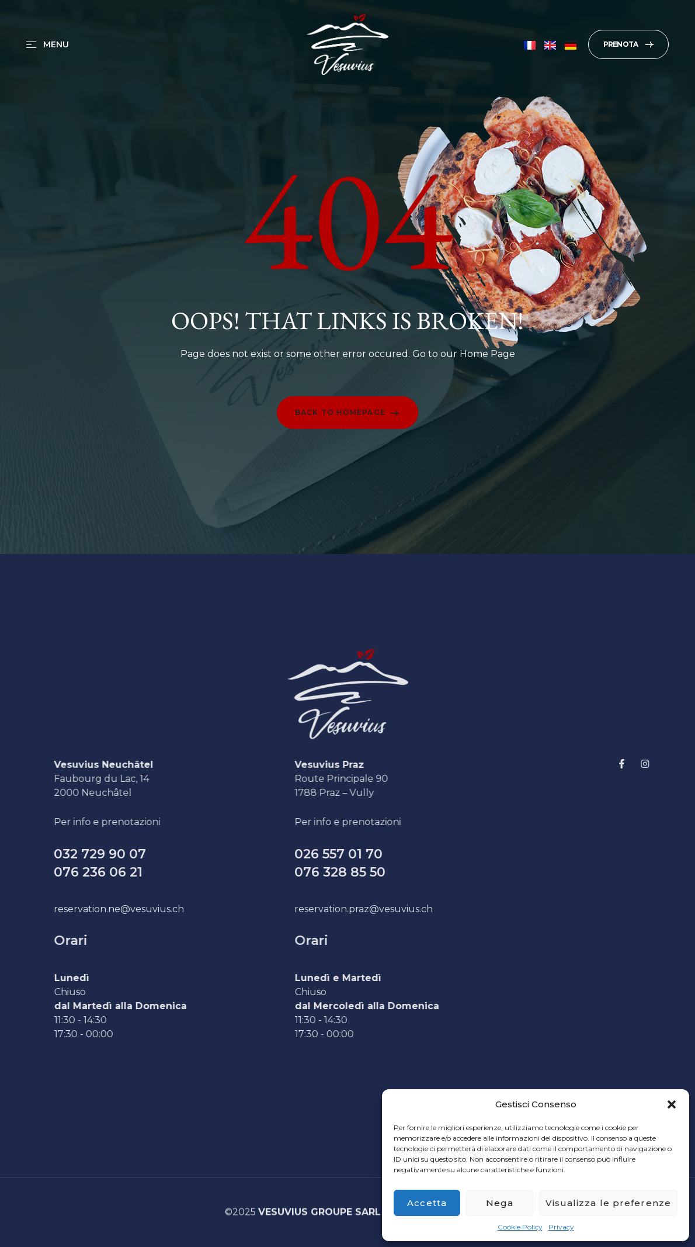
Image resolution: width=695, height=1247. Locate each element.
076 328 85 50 (368, 872)
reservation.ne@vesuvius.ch (147, 909)
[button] (671, 1104)
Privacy (561, 1226)
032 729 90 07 (128, 854)
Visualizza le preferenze (608, 1202)
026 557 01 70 (367, 854)
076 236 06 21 (126, 872)
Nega (499, 1202)
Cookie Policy (520, 1226)
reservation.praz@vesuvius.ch (392, 909)
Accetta (427, 1202)
